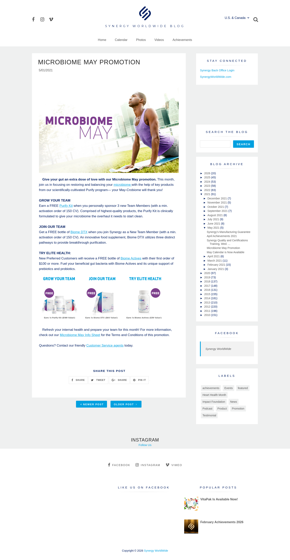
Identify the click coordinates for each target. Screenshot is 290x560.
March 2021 (215, 260)
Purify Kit (66, 206)
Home (102, 40)
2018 (207, 281)
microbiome (123, 185)
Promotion (238, 408)
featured (243, 388)
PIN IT (139, 380)
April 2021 (213, 256)
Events (228, 388)
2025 (207, 177)
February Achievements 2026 (221, 522)
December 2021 (217, 198)
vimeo (173, 465)
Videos (159, 40)
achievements (210, 388)
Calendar (121, 40)
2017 (207, 285)
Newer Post (92, 405)
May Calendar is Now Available (225, 252)
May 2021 (213, 227)
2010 (207, 315)
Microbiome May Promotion (223, 247)
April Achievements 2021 (222, 236)
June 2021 (214, 223)
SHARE (78, 380)
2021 (207, 194)
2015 (207, 294)
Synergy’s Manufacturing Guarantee (228, 232)
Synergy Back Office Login (217, 70)
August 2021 (215, 215)
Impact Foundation (213, 401)
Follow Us (145, 445)
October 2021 (216, 206)
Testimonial (209, 415)
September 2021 (217, 210)
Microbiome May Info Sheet (80, 335)
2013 (207, 302)
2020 (207, 273)
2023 (207, 185)
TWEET (98, 380)
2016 (207, 289)
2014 (207, 298)
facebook (119, 465)
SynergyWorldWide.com (215, 76)
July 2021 (213, 219)
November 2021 (217, 202)
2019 (207, 277)
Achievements (182, 40)
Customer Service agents (105, 346)
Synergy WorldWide (218, 348)
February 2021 (216, 264)
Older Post (125, 405)
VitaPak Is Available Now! (219, 499)
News (233, 401)
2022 (207, 190)
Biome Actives (131, 259)
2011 (207, 310)
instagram (147, 465)
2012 (207, 306)
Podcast (207, 408)
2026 (207, 173)
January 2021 (216, 269)
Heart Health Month (214, 394)
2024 (207, 181)
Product (222, 408)
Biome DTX (79, 232)
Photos (141, 40)
